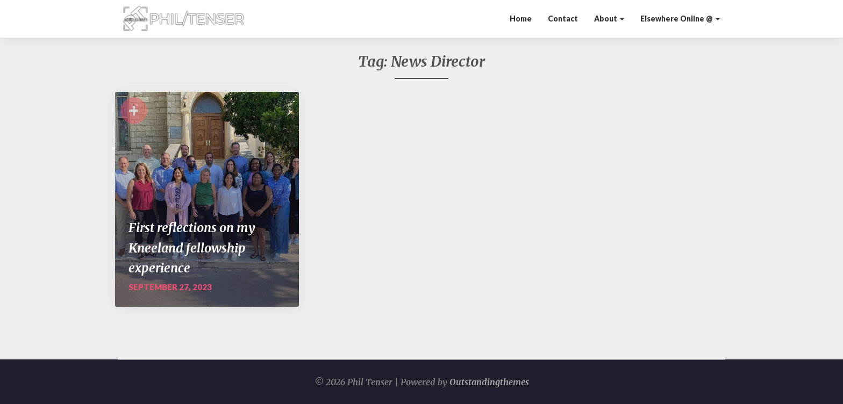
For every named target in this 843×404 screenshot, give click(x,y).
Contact (563, 18)
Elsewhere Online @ (680, 18)
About (609, 18)
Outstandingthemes (489, 382)
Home (521, 18)
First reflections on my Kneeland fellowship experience (191, 248)
